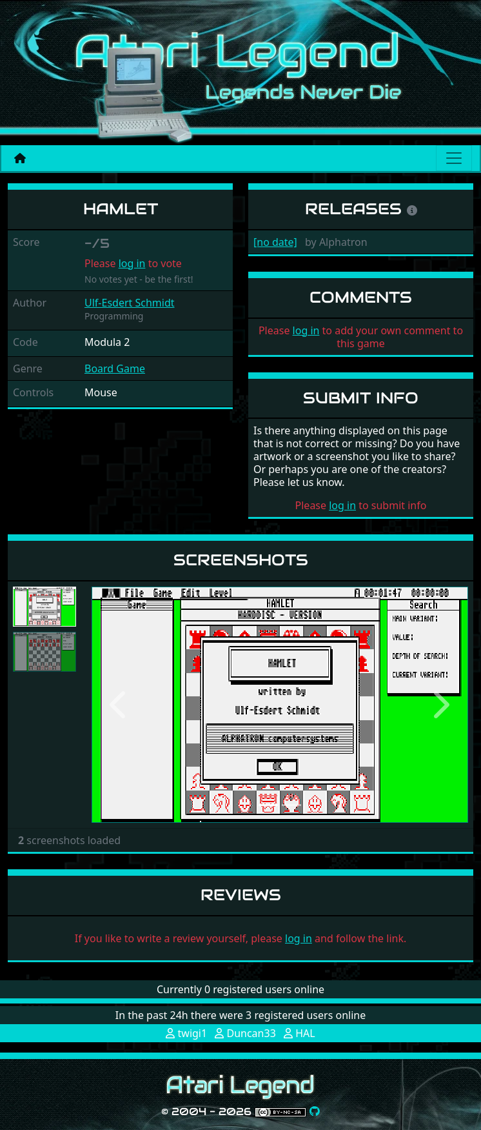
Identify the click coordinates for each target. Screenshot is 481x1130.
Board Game (114, 368)
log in (132, 263)
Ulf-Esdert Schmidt (129, 303)
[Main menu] (454, 158)
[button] (120, 705)
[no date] (275, 242)
